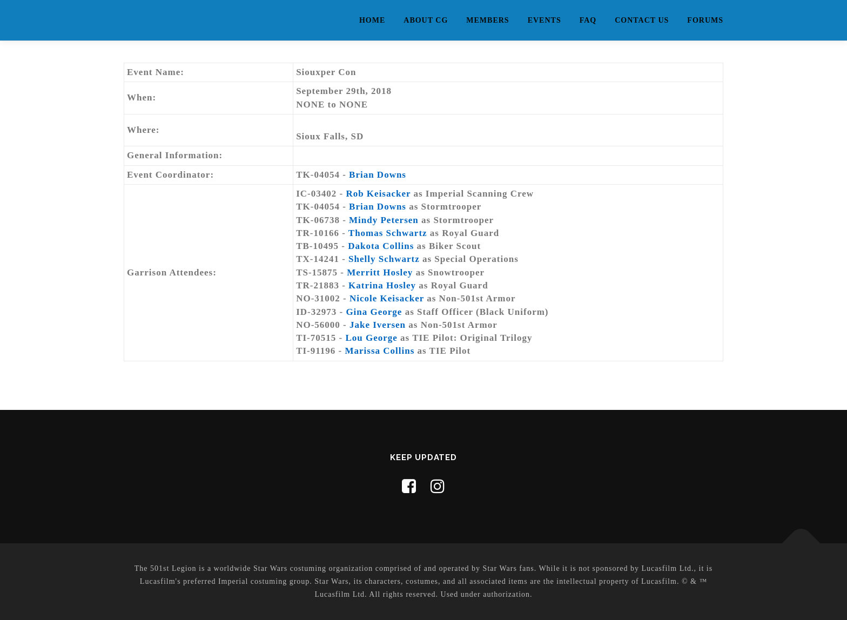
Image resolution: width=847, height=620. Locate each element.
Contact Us (642, 20)
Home (372, 20)
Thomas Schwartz (387, 233)
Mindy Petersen (384, 220)
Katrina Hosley (382, 285)
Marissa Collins (380, 351)
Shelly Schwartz (384, 259)
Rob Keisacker (378, 193)
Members (487, 20)
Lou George (371, 338)
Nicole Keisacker (386, 298)
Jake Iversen (377, 325)
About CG (426, 20)
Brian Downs (377, 175)
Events (544, 20)
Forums (705, 20)
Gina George (374, 312)
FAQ (588, 20)
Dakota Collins (381, 246)
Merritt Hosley (380, 272)
